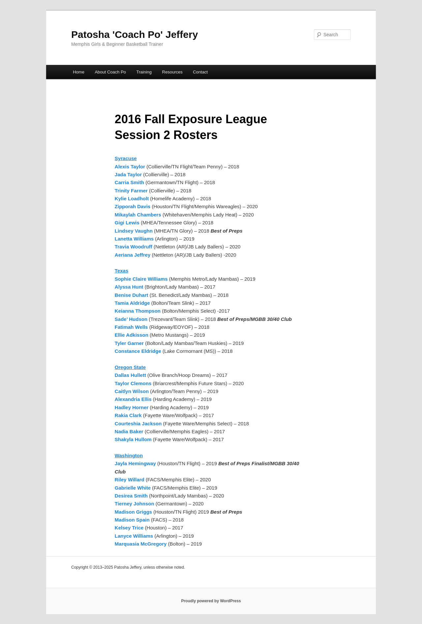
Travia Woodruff (134, 246)
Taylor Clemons (133, 383)
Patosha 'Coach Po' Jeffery (134, 34)
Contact (200, 72)
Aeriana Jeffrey (133, 255)
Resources (172, 72)
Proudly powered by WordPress (211, 601)
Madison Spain (133, 520)
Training (144, 72)
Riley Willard (129, 479)
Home (78, 72)
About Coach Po (110, 72)
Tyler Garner (129, 343)
